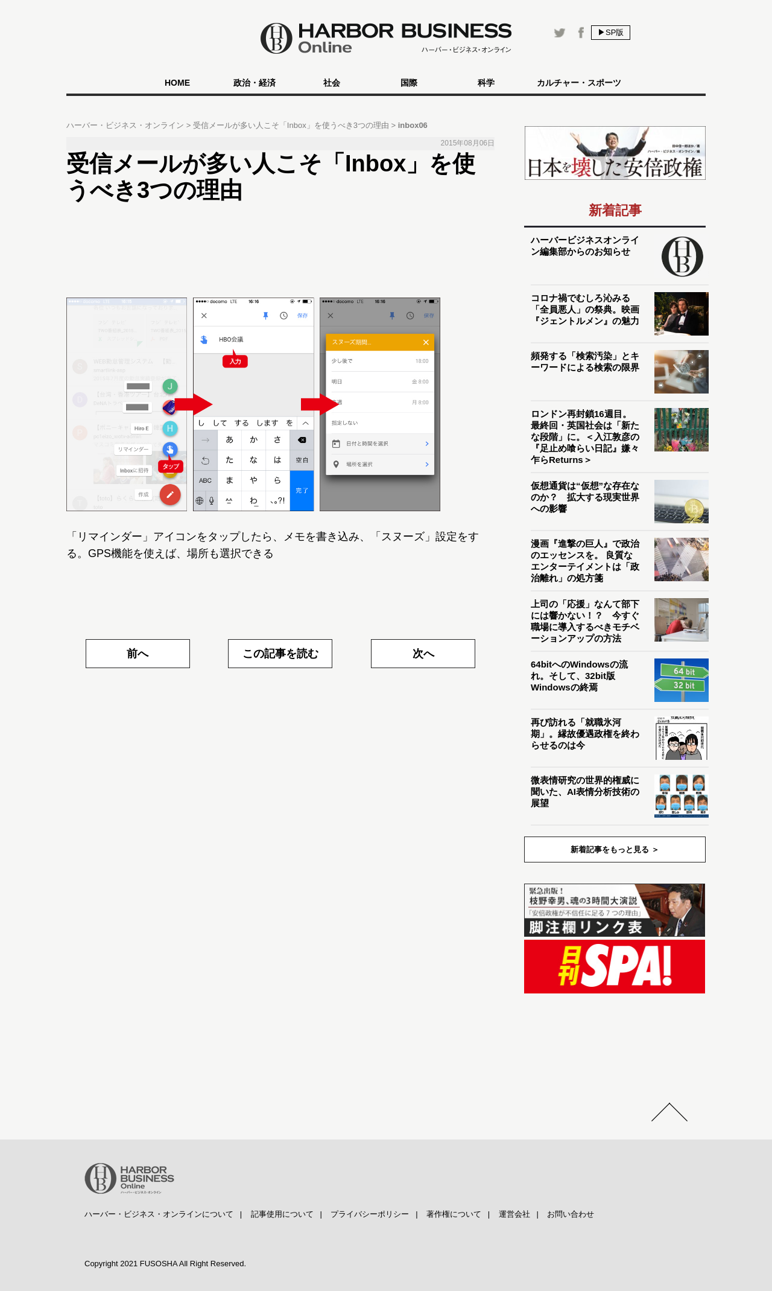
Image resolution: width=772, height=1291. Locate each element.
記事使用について (282, 1214)
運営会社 (514, 1214)
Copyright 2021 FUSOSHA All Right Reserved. (165, 1263)
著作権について (453, 1214)
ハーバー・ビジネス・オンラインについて (158, 1214)
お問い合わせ (570, 1214)
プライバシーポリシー (370, 1214)
